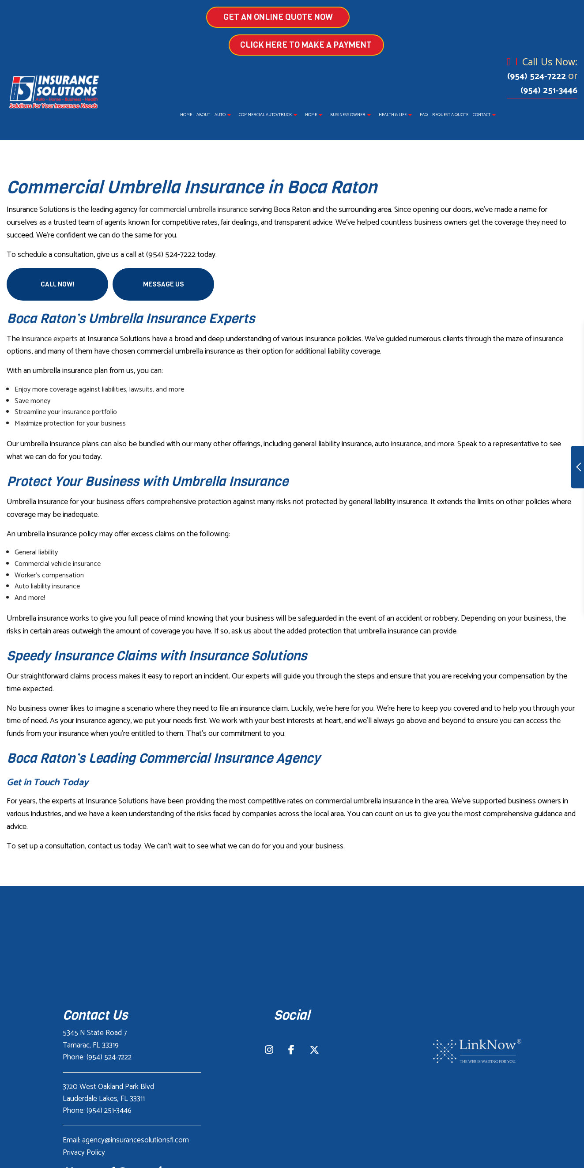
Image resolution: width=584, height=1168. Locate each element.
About (203, 114)
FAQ (424, 114)
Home (186, 114)
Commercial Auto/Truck (265, 114)
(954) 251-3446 (548, 90)
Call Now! (58, 284)
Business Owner (347, 114)
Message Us (163, 284)
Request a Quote (450, 114)
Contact (481, 114)
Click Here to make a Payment (358, 44)
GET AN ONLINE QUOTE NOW (225, 17)
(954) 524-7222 (537, 76)
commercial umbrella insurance (199, 209)
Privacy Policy (84, 1152)
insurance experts (50, 339)
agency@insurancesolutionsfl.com (135, 1140)
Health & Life (393, 114)
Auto (220, 114)
